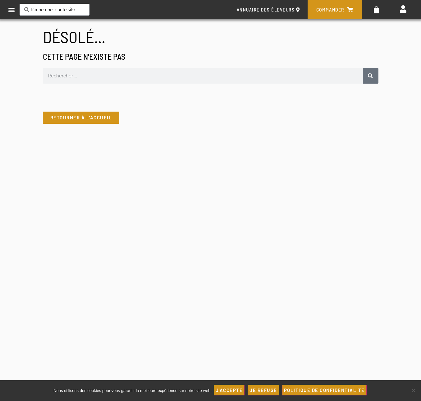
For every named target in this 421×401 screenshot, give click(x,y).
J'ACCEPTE (230, 391)
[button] (11, 10)
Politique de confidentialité (325, 391)
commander (334, 9)
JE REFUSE (264, 391)
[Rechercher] (370, 76)
